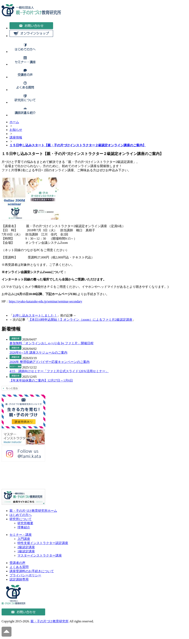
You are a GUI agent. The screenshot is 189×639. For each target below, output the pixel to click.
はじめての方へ (21, 515)
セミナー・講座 (21, 534)
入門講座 (23, 538)
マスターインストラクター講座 (39, 555)
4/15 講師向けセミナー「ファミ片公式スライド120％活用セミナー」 (59, 371)
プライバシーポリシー (25, 575)
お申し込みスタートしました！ (35, 315)
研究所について (21, 519)
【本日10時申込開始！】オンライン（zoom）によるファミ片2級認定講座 (80, 319)
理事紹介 (23, 527)
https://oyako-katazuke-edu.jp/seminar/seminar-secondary (45, 301)
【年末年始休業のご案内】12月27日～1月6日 (41, 380)
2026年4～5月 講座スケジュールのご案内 (38, 352)
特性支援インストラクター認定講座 (42, 543)
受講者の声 (17, 562)
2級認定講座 (26, 547)
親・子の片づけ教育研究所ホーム (33, 510)
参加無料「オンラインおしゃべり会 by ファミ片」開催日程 (52, 343)
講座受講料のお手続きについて (32, 571)
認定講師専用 (19, 579)
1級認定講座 (26, 551)
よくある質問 (19, 567)
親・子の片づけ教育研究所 (50, 621)
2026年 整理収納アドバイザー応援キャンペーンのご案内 (50, 362)
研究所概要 (25, 523)
